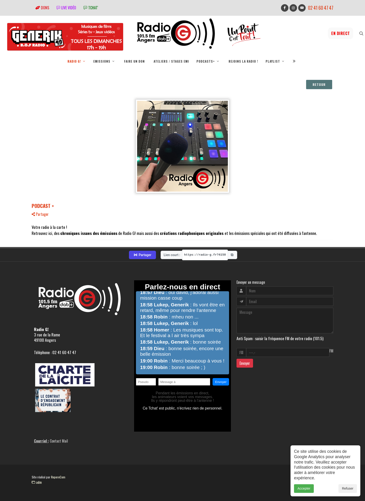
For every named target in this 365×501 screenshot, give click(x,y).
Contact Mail (59, 441)
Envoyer (245, 363)
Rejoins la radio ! (243, 61)
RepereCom (58, 476)
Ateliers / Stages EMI (171, 61)
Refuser (347, 488)
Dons (42, 7)
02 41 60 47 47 (320, 7)
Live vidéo (66, 7)
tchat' (91, 7)
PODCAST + (43, 205)
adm (37, 482)
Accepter (303, 488)
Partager (40, 214)
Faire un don (134, 61)
